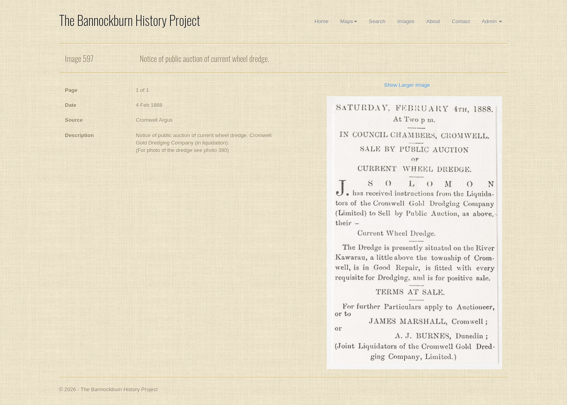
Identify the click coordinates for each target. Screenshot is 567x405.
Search (377, 21)
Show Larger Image (407, 85)
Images (406, 21)
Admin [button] (492, 21)
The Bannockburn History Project (129, 20)
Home (322, 21)
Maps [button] (348, 21)
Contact (461, 21)
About (433, 21)
